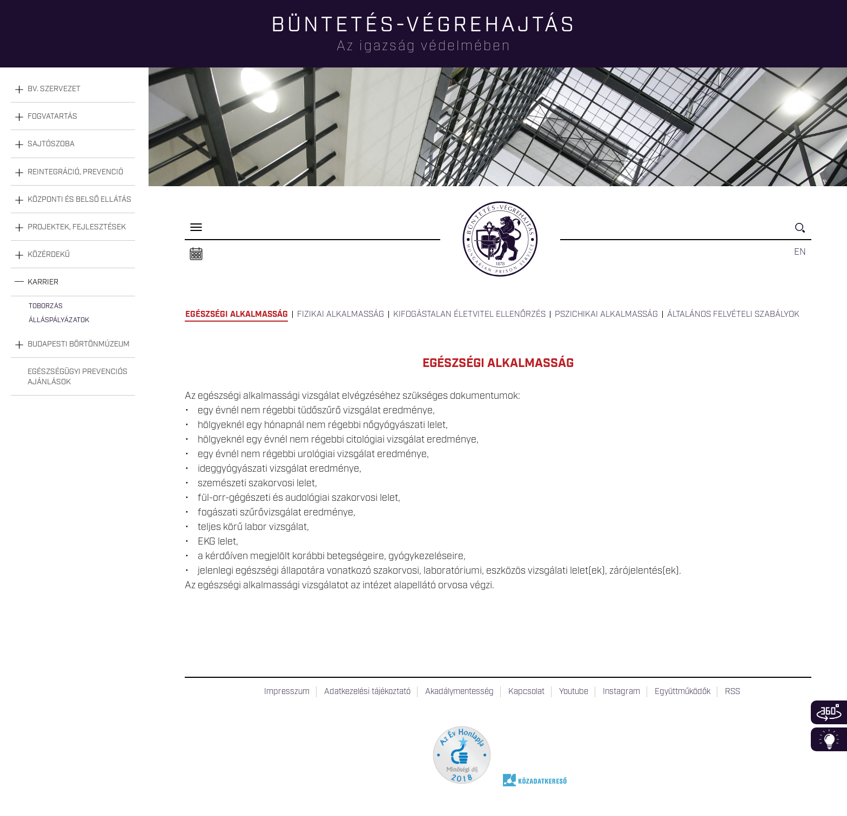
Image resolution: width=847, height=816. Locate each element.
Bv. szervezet (54, 89)
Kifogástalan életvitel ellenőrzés (469, 314)
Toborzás (46, 306)
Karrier (43, 282)
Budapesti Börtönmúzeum (79, 344)
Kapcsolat (526, 691)
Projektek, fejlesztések (77, 227)
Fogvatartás (52, 116)
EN (800, 252)
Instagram (621, 691)
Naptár (196, 254)
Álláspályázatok (59, 320)
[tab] (73, 89)
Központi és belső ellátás (79, 200)
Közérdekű (49, 255)
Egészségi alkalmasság (236, 314)
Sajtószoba (51, 144)
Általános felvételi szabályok (733, 314)
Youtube (573, 691)
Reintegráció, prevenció (75, 172)
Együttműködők (682, 691)
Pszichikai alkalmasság (606, 314)
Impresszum (287, 691)
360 (829, 712)
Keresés (803, 232)
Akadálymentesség (459, 691)
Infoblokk (829, 739)
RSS (732, 691)
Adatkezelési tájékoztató (367, 691)
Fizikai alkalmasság (340, 314)
